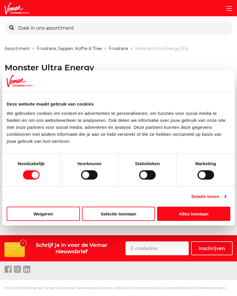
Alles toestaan (194, 213)
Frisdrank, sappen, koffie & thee (69, 47)
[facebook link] (8, 269)
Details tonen (205, 196)
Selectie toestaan (119, 213)
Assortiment (17, 47)
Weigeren (43, 213)
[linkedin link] (26, 269)
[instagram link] (17, 269)
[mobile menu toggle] (226, 8)
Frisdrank (118, 47)
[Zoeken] (11, 28)
